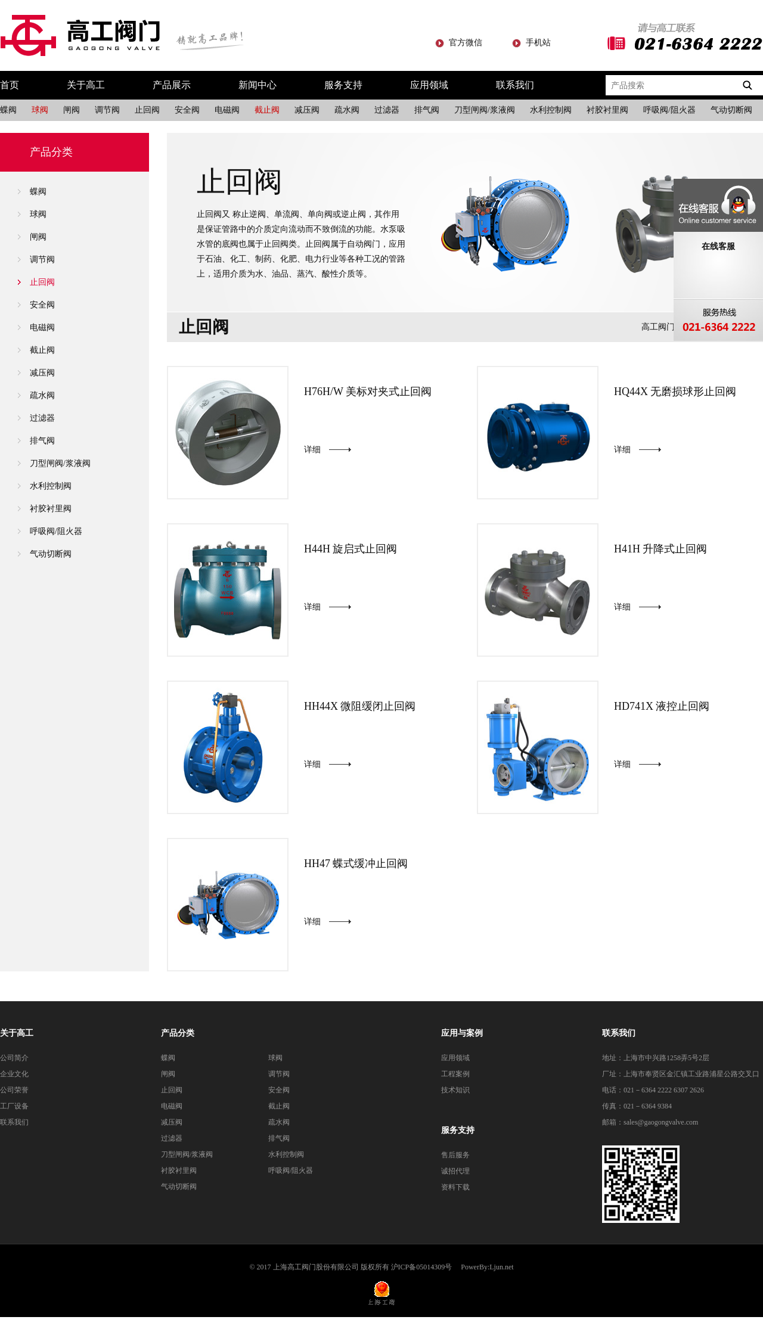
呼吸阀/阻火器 (669, 109)
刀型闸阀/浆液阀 (484, 109)
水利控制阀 (551, 109)
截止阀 (267, 109)
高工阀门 (658, 326)
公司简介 (14, 1058)
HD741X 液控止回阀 (662, 706)
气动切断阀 (731, 109)
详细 (312, 449)
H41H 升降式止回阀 (661, 549)
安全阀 (187, 109)
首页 (9, 85)
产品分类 (177, 1033)
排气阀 (426, 109)
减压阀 (307, 109)
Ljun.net (501, 1267)
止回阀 (147, 109)
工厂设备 (14, 1106)
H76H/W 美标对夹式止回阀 (368, 392)
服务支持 (343, 85)
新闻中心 (257, 85)
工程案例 (455, 1074)
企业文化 (14, 1074)
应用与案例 (462, 1033)
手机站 (538, 42)
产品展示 (172, 85)
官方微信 (465, 42)
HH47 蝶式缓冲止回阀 (356, 863)
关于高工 (86, 85)
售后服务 (455, 1155)
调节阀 (107, 109)
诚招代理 (455, 1171)
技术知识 (455, 1090)
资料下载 (455, 1187)
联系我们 (515, 85)
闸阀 (71, 109)
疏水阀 (346, 109)
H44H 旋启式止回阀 (351, 549)
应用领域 (429, 85)
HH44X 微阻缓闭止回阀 (360, 706)
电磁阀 (227, 109)
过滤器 (386, 109)
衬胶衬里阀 (607, 109)
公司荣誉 (14, 1090)
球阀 (40, 109)
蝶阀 (8, 109)
